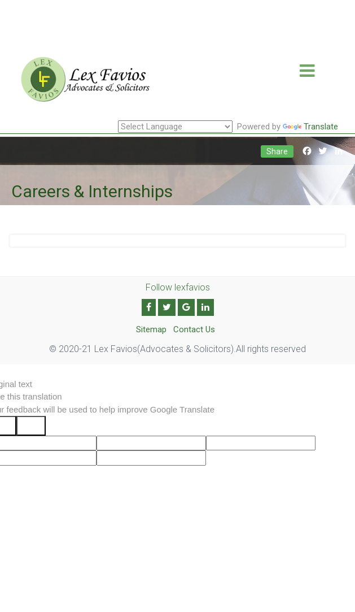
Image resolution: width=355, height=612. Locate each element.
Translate (310, 126)
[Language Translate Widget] (175, 126)
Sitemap (151, 329)
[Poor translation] (31, 426)
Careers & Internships (92, 191)
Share (277, 151)
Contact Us (194, 329)
